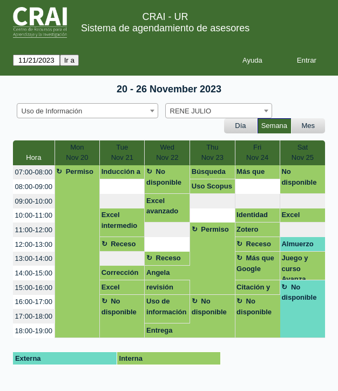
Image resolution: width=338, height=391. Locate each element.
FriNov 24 (257, 152)
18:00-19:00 (33, 331)
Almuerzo (297, 244)
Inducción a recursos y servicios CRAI (121, 173)
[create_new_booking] (122, 186)
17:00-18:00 (33, 316)
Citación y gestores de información (256, 289)
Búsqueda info (209, 173)
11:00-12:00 (33, 230)
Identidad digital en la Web (255, 217)
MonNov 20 (77, 152)
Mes (308, 126)
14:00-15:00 (33, 273)
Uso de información (166, 306)
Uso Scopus (212, 186)
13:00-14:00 (33, 258)
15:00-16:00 (33, 288)
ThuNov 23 (212, 152)
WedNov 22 (167, 152)
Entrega (159, 330)
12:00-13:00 (33, 244)
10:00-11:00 (33, 215)
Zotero (247, 229)
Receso (123, 244)
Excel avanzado (162, 206)
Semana (274, 126)
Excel (290, 215)
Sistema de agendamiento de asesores (165, 28)
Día (240, 126)
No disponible (163, 176)
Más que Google (250, 173)
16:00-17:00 (33, 302)
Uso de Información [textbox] (52, 111)
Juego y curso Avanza (294, 267)
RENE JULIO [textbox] (191, 111)
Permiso (79, 171)
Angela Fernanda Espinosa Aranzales (162, 274)
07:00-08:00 (33, 172)
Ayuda (252, 60)
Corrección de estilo (120, 274)
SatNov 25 (303, 152)
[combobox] (87, 110)
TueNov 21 (122, 152)
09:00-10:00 (33, 201)
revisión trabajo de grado (163, 289)
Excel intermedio (119, 220)
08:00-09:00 (33, 187)
